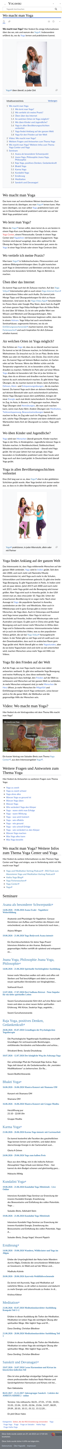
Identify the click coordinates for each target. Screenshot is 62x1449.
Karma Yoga (11, 1127)
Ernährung (10, 1245)
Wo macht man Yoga (11, 722)
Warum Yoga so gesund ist (18, 797)
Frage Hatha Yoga (11, 1427)
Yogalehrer (19, 237)
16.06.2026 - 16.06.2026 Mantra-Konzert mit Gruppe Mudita (31, 1104)
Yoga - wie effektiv (15, 820)
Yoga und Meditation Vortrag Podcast (24, 870)
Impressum (31, 1446)
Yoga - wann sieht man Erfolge (20, 810)
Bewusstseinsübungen (32, 412)
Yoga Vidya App (38, 300)
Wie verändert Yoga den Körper (21, 807)
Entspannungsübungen (33, 386)
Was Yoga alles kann (15, 836)
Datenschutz (7, 1446)
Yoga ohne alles (13, 794)
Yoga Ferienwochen (15, 880)
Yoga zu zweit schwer (16, 790)
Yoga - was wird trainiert (17, 817)
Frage (16, 1424)
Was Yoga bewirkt (14, 839)
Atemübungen (28, 405)
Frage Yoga (8, 1424)
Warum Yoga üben (15, 800)
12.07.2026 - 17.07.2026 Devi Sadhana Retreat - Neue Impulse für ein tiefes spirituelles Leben (31, 993)
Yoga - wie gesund (14, 823)
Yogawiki (14, 3)
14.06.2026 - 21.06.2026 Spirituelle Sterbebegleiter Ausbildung (31, 969)
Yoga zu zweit (12, 787)
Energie (11, 399)
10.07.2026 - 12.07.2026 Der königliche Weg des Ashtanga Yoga (32, 1055)
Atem (13, 386)
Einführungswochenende (14, 326)
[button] (32, 735)
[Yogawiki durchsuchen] (32, 9)
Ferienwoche (9, 330)
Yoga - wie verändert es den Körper (23, 830)
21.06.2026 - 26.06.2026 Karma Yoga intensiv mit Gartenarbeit (32, 1132)
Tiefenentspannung (12, 412)
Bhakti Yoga (11, 1082)
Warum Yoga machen (16, 833)
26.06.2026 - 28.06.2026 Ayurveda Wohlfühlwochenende (28, 1276)
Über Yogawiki (19, 1446)
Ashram (14, 320)
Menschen (21, 438)
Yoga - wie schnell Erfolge (18, 826)
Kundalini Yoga (14, 1181)
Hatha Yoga (40, 1424)
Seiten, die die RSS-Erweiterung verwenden (30, 1422)
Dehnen (6, 386)
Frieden (39, 677)
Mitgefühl (41, 687)
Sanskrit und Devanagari (20, 1362)
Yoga (36, 32)
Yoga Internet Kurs (50, 291)
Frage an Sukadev (27, 1424)
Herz (5, 687)
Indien (40, 569)
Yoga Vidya (32, 634)
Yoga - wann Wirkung (16, 813)
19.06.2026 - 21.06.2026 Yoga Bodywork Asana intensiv (28, 935)
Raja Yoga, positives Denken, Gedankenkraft (23, 1022)
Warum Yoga (12, 804)
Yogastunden (50, 644)
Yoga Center (8, 234)
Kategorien (7, 1422)
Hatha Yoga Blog (14, 877)
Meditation (55, 408)
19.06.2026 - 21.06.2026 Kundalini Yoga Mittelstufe (26, 1216)
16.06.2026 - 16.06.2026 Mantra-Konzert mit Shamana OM (30, 1087)
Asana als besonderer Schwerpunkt (27, 904)
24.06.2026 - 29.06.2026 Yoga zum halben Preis (24, 1155)
